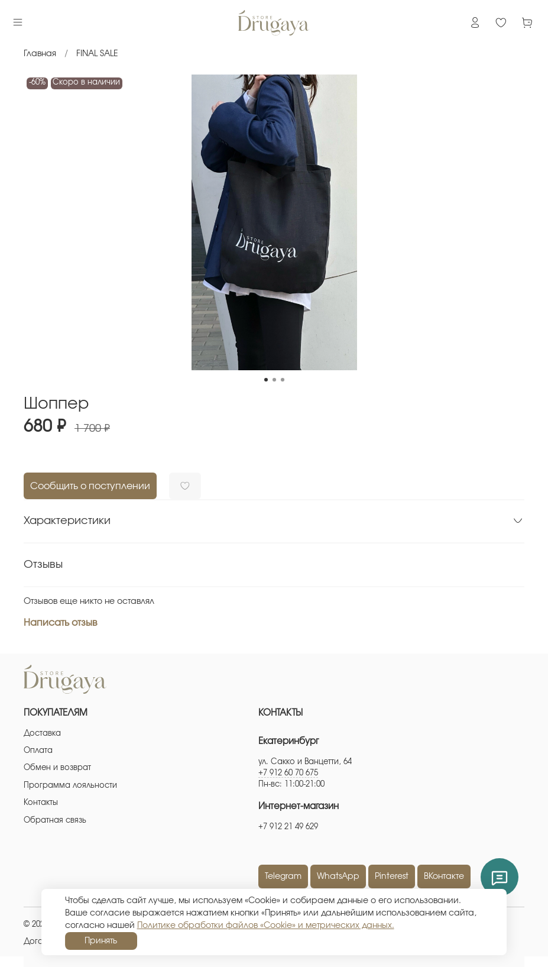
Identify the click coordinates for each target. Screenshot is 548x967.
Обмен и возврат (57, 768)
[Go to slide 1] (266, 379)
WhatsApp (338, 876)
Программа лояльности (70, 786)
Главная (40, 54)
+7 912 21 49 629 (288, 827)
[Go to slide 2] (274, 379)
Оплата (38, 751)
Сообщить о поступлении (90, 486)
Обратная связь (55, 820)
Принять (101, 941)
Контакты (41, 803)
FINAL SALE (97, 54)
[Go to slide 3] (282, 379)
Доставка (42, 734)
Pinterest (391, 876)
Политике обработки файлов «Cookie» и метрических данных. (265, 925)
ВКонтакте (444, 876)
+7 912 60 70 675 (288, 773)
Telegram (283, 876)
